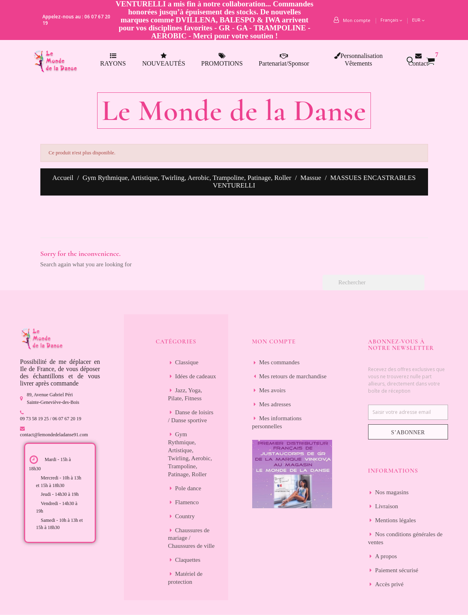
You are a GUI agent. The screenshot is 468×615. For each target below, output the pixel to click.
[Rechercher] (373, 282)
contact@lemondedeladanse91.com (54, 434)
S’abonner (408, 432)
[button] (414, 60)
